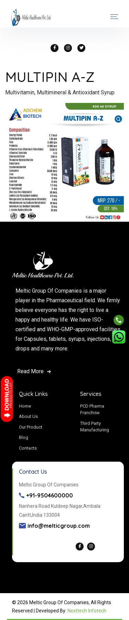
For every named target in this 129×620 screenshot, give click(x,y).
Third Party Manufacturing (94, 427)
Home (25, 406)
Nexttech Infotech (86, 610)
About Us (28, 416)
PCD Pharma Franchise (92, 409)
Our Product (30, 427)
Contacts (28, 448)
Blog (23, 437)
